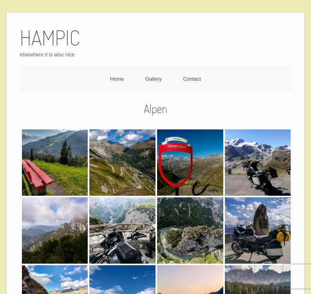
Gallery (153, 79)
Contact (192, 79)
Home (117, 79)
